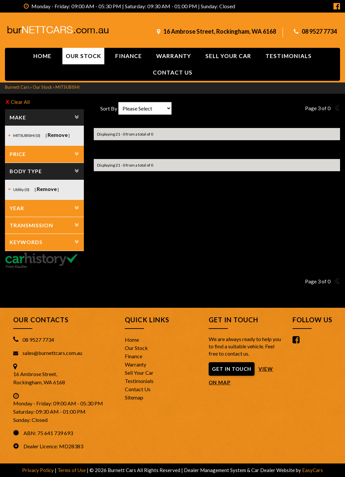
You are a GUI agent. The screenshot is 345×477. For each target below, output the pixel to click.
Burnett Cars (17, 87)
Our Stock (83, 55)
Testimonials (288, 55)
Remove (58, 135)
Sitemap (134, 397)
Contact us (172, 72)
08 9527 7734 (319, 31)
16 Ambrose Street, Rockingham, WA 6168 (219, 31)
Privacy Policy (38, 470)
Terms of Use (72, 470)
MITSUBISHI (67, 87)
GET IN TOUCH (231, 369)
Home (42, 55)
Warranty (173, 55)
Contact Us (138, 389)
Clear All (20, 102)
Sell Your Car (228, 55)
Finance (128, 55)
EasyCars (312, 470)
